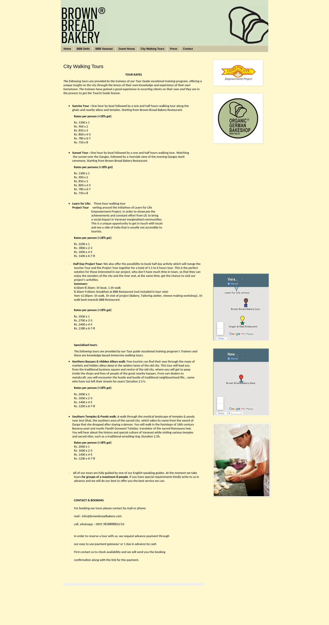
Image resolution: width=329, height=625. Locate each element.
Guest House (127, 48)
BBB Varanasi (104, 48)
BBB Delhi (83, 48)
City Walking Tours (152, 48)
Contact (188, 48)
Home (67, 48)
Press (173, 48)
